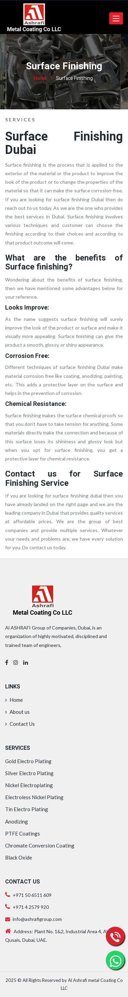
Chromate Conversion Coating (39, 845)
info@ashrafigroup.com (33, 919)
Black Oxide (18, 857)
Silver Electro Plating (29, 773)
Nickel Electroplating (29, 785)
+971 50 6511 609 (32, 895)
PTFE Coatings (22, 833)
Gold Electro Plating (28, 761)
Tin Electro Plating (26, 809)
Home (40, 78)
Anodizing (16, 821)
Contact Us (20, 724)
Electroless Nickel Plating (34, 797)
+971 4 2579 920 (30, 907)
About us (17, 712)
